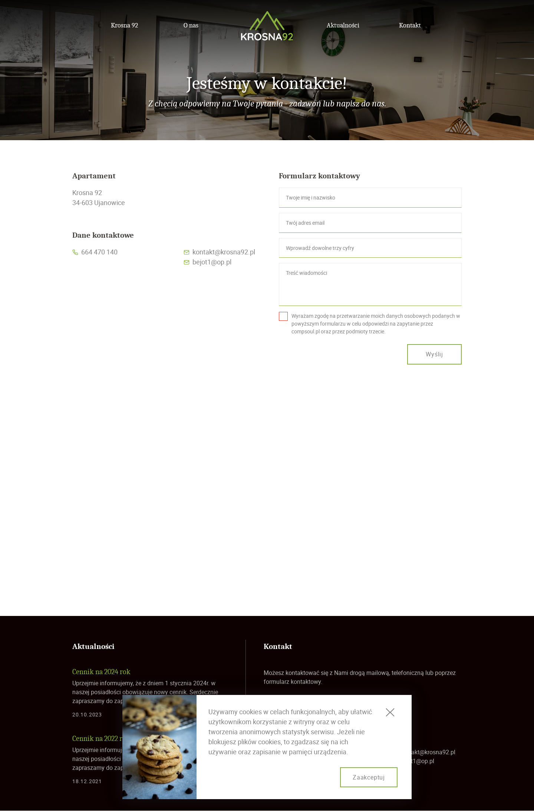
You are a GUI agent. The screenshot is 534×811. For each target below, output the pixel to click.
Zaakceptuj (369, 777)
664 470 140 (99, 251)
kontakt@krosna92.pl (223, 251)
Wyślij (434, 354)
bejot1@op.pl (211, 261)
